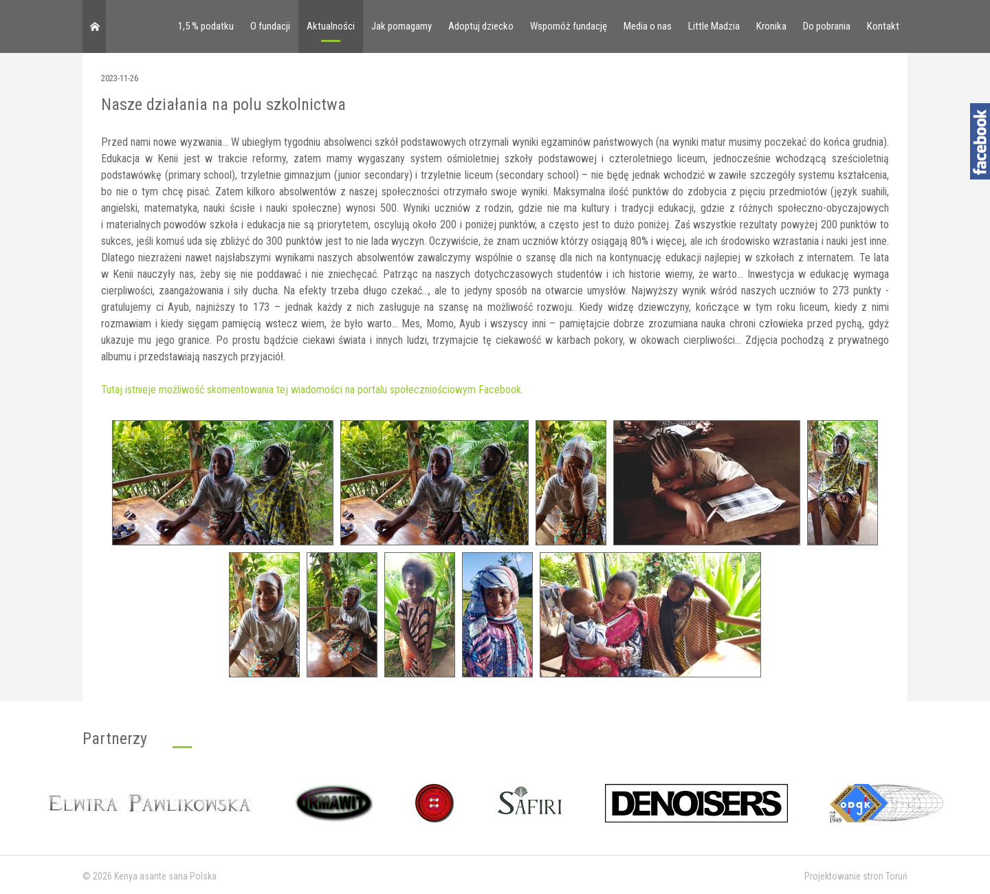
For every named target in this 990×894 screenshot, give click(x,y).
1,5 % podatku (206, 26)
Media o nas (648, 26)
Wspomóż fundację (568, 26)
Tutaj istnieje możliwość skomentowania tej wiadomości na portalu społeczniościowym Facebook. (312, 389)
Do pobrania (826, 26)
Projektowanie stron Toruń (856, 876)
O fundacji (270, 26)
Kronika (771, 26)
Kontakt (883, 26)
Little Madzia (714, 26)
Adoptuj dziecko (481, 26)
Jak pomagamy (401, 26)
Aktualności (331, 26)
